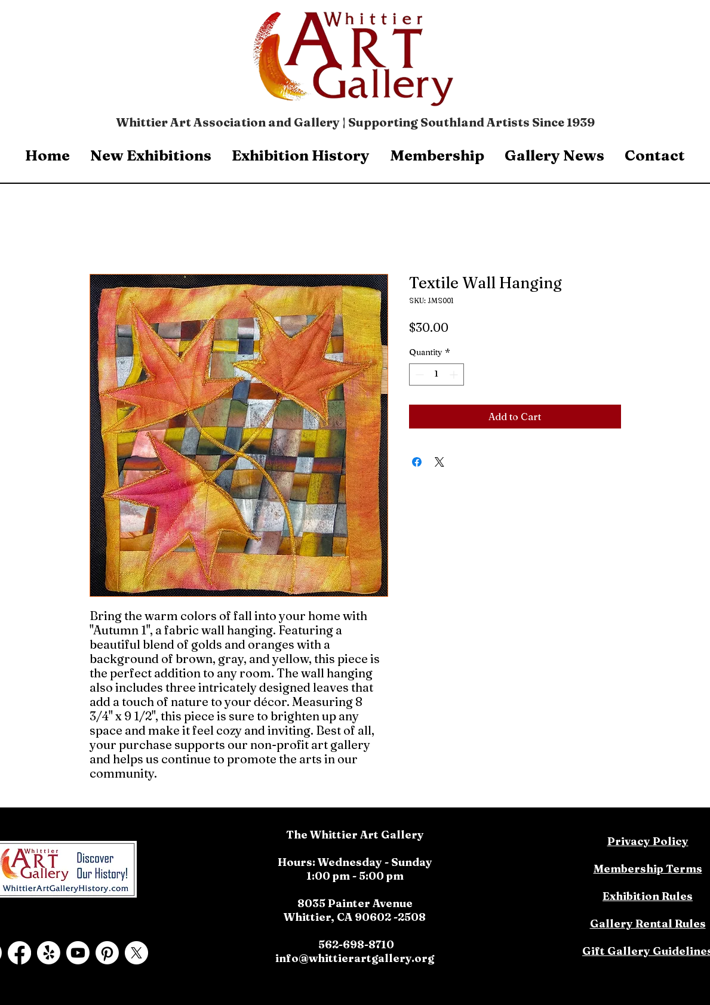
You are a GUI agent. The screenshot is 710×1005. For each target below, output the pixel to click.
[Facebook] (19, 952)
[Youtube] (78, 952)
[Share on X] (439, 462)
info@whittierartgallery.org (354, 958)
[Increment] (454, 374)
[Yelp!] (48, 952)
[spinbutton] (436, 374)
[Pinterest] (107, 952)
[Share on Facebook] (417, 462)
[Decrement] (418, 374)
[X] (136, 952)
